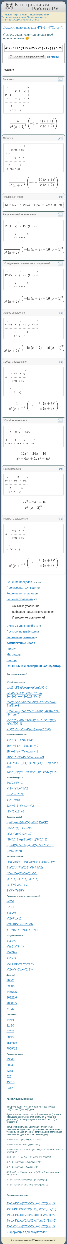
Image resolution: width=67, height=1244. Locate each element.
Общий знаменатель (36, 17)
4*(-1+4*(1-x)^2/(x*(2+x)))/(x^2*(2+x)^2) (31, 1203)
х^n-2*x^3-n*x (15, 946)
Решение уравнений (39, 14)
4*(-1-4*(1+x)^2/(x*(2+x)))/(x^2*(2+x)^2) (31, 1226)
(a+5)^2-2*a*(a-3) (18, 884)
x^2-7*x (11, 958)
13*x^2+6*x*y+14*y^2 (20, 805)
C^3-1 (10, 907)
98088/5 (12, 1003)
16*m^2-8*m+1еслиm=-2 (22, 745)
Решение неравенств (21, 637)
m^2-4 (10, 901)
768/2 (10, 980)
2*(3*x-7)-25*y (15, 890)
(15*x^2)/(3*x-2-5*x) (19, 828)
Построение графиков (21, 631)
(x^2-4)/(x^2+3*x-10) (19, 833)
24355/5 (12, 991)
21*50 (10, 1025)
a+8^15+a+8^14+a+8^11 (22, 930)
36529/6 (12, 997)
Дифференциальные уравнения (33, 611)
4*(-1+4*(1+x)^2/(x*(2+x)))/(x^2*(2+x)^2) (20, 19)
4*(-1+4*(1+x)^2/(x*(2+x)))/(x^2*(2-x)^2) (31, 1220)
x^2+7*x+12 (14, 918)
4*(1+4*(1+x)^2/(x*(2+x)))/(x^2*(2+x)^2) (31, 1209)
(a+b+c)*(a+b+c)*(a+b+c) (22, 879)
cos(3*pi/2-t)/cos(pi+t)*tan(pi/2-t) (27, 687)
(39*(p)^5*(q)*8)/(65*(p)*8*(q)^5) (27, 839)
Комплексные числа (21, 643)
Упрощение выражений (13, 17)
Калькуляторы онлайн (16, 14)
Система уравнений (20, 625)
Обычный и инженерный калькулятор (34, 666)
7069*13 (12, 1048)
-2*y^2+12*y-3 (15, 811)
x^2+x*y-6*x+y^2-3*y (20, 969)
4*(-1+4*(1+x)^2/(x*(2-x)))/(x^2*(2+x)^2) (31, 1214)
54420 (11, 1088)
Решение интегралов (20, 593)
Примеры (53, 56)
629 (9, 1076)
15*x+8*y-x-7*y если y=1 (22, 751)
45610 (11, 1082)
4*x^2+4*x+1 (15, 782)
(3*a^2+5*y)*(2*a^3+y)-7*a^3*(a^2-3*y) (31, 861)
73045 (11, 1059)
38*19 (10, 1037)
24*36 (10, 1019)
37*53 (10, 1031)
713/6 (10, 1009)
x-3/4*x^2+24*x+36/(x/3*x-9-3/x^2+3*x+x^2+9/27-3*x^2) (24, 695)
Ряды (10, 648)
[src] (60, 79)
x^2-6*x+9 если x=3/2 (20, 740)
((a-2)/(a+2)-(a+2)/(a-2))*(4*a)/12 (27, 822)
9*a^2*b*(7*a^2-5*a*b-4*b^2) (25, 867)
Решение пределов (19, 581)
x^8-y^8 (11, 912)
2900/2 (11, 986)
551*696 (12, 1042)
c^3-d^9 (11, 940)
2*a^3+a (12, 952)
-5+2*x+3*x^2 (15, 794)
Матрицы (13, 654)
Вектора (12, 660)
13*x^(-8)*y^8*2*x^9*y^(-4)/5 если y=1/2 (32, 771)
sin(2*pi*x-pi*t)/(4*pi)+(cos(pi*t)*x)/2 (29, 729)
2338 (10, 1070)
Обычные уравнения (25, 606)
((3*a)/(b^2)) (14, 851)
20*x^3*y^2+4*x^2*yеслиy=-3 (25, 757)
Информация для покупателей (27, 1232)
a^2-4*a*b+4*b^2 (17, 788)
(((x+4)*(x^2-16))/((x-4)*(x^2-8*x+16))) (30, 845)
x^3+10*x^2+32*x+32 (20, 924)
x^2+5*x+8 (13, 799)
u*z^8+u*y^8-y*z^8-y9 (20, 963)
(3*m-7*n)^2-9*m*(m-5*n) (22, 873)
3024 (10, 1065)
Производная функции (21, 587)
